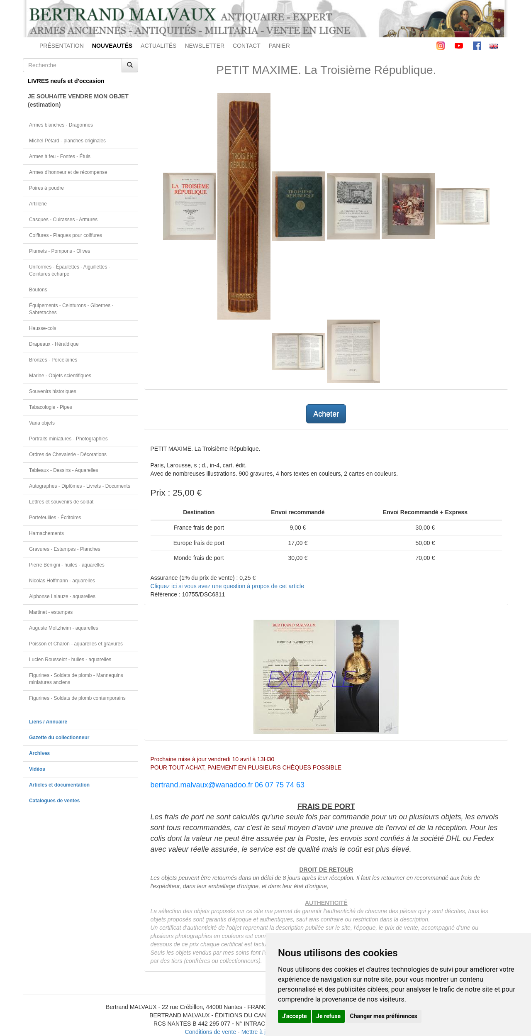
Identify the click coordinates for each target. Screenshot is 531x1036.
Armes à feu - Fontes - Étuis (59, 156)
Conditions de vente (210, 1032)
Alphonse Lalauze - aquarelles (62, 596)
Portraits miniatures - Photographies (68, 439)
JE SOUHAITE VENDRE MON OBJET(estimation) (78, 100)
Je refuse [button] (328, 1016)
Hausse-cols (42, 328)
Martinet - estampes (51, 612)
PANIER (279, 45)
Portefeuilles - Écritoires (55, 517)
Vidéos (37, 769)
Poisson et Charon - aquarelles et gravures (76, 644)
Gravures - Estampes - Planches (64, 549)
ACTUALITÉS (158, 45)
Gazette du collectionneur (59, 737)
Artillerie (38, 204)
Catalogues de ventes (54, 801)
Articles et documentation (59, 785)
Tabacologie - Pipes (50, 407)
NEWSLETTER (204, 45)
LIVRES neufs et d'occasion (66, 81)
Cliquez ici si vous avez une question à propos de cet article (227, 586)
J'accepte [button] (294, 1016)
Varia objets (42, 423)
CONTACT (247, 45)
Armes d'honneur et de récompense (68, 172)
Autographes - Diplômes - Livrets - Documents (79, 486)
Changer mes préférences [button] (383, 1016)
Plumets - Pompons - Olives (59, 251)
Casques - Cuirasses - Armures (63, 219)
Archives (39, 753)
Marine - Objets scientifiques (60, 376)
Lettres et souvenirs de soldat (61, 502)
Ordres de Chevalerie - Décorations (68, 454)
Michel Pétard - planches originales (67, 141)
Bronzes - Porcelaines (53, 360)
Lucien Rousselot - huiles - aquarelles (70, 659)
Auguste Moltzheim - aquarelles (63, 628)
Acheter (326, 414)
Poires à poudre (46, 188)
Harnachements (46, 533)
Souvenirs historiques (52, 391)
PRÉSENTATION (61, 45)
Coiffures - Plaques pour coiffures (65, 235)
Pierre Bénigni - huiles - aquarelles (67, 565)
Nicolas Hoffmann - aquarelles (62, 581)
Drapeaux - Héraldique (54, 344)
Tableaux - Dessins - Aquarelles (63, 470)
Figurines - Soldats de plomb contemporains (77, 698)
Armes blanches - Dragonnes (61, 125)
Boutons (38, 290)
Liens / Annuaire (48, 722)
